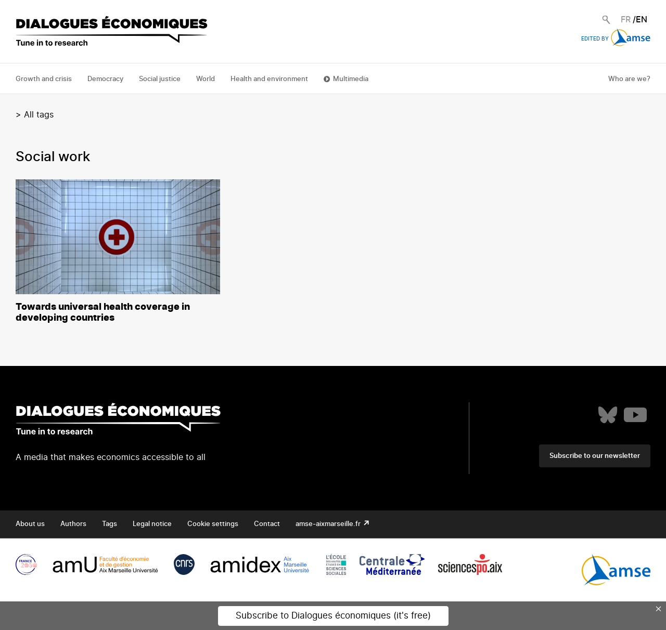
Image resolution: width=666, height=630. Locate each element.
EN (641, 20)
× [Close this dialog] (658, 608)
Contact (267, 524)
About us (30, 524)
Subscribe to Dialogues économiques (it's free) (333, 615)
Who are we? (629, 79)
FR (626, 20)
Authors (73, 524)
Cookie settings (212, 524)
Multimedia (350, 79)
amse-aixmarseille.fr (329, 524)
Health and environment (269, 79)
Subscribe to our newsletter (594, 456)
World (205, 79)
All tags (39, 115)
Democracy (105, 79)
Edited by (615, 39)
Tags (109, 524)
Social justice (160, 79)
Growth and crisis (44, 79)
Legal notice (152, 524)
